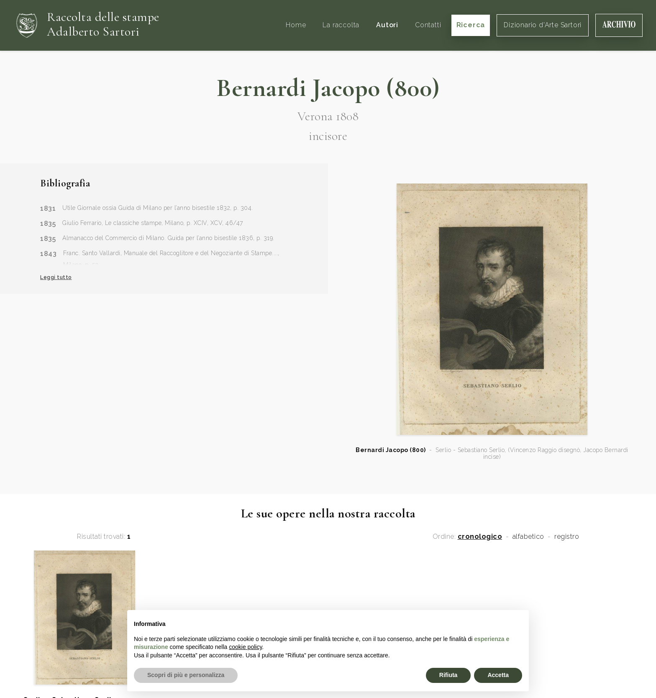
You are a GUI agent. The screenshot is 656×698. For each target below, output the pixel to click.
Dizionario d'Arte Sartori (543, 25)
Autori (387, 25)
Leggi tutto (56, 277)
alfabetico (528, 536)
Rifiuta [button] (448, 675)
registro (566, 536)
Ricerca (470, 25)
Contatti (428, 25)
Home (296, 25)
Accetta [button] (498, 675)
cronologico (480, 536)
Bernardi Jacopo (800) (391, 450)
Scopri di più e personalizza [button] (185, 675)
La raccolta (341, 25)
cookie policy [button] (245, 647)
